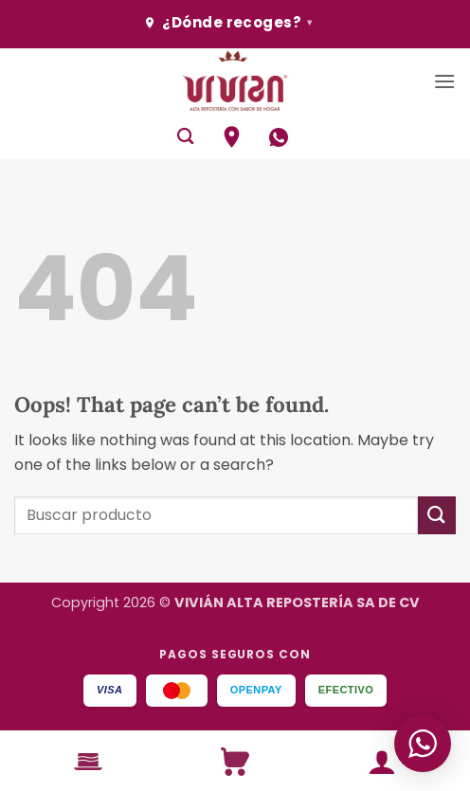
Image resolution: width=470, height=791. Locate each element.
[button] (444, 81)
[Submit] (437, 514)
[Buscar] (185, 136)
